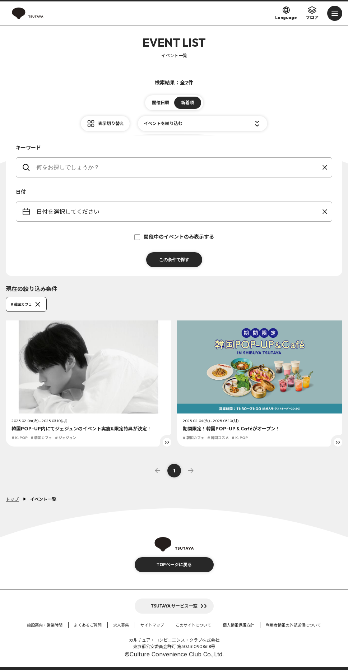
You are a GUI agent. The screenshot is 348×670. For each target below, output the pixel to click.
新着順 (187, 102)
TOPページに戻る (174, 564)
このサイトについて (193, 625)
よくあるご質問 (88, 625)
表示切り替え (111, 123)
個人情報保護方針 (238, 625)
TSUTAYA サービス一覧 (174, 606)
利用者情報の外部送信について (293, 625)
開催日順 (160, 102)
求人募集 (121, 625)
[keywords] (178, 167)
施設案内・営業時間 (44, 625)
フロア (312, 13)
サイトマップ (152, 625)
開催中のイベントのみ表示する (174, 237)
